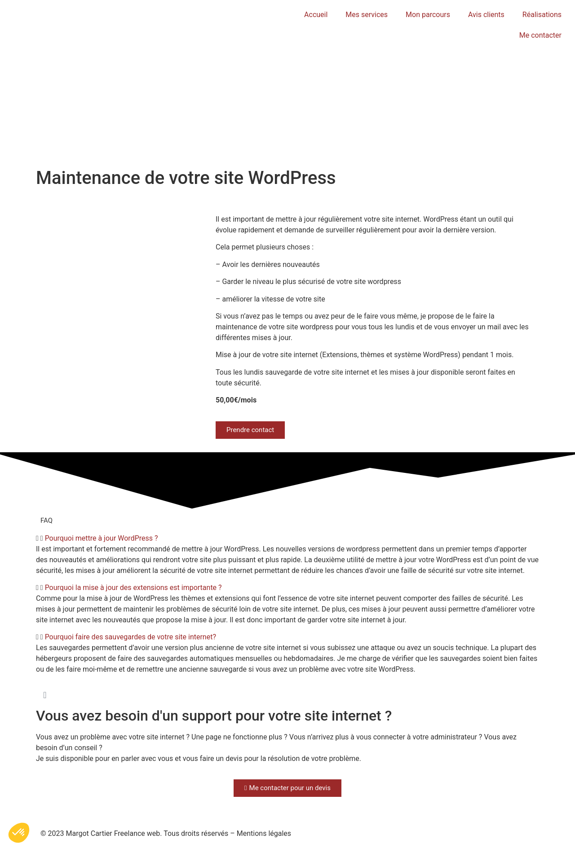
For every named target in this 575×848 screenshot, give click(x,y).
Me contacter (540, 35)
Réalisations (542, 14)
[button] (287, 538)
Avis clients (486, 14)
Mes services (366, 14)
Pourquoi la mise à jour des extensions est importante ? (133, 587)
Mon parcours (428, 14)
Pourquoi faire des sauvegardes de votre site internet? (130, 637)
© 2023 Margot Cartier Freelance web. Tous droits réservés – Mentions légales (165, 833)
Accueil (315, 14)
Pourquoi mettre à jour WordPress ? (101, 538)
